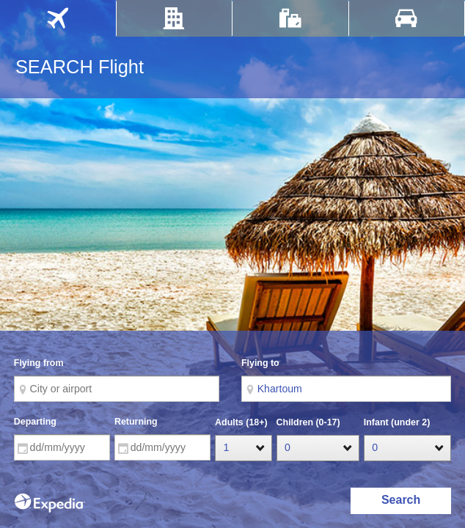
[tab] (58, 18)
